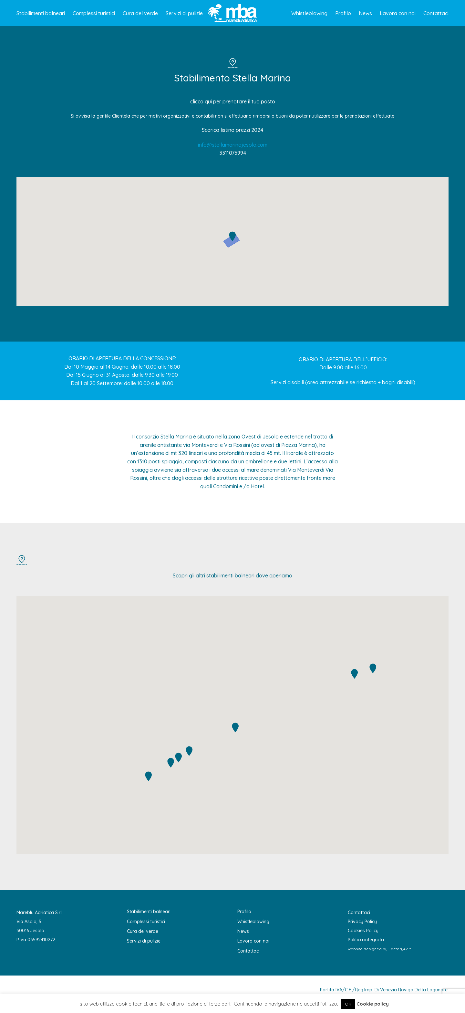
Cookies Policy (363, 931)
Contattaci (436, 13)
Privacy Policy (362, 921)
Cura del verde (140, 13)
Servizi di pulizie (184, 13)
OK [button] (348, 1004)
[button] (232, 236)
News (365, 13)
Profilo (343, 13)
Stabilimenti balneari (40, 13)
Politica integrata (366, 940)
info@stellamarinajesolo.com (232, 145)
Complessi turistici (94, 13)
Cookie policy (372, 1004)
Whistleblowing (309, 13)
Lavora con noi (398, 13)
